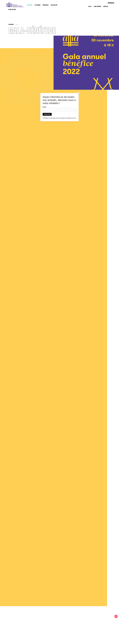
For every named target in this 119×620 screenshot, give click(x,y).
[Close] (78, 93)
